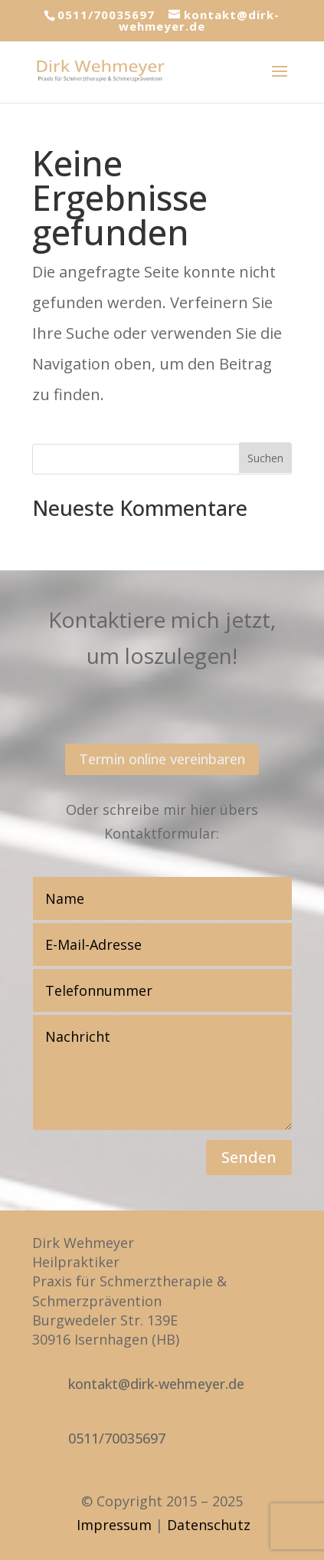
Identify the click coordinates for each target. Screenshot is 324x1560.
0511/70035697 (106, 14)
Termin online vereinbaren (162, 759)
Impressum (114, 1525)
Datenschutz (208, 1525)
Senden (249, 1157)
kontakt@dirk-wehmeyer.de (156, 1383)
